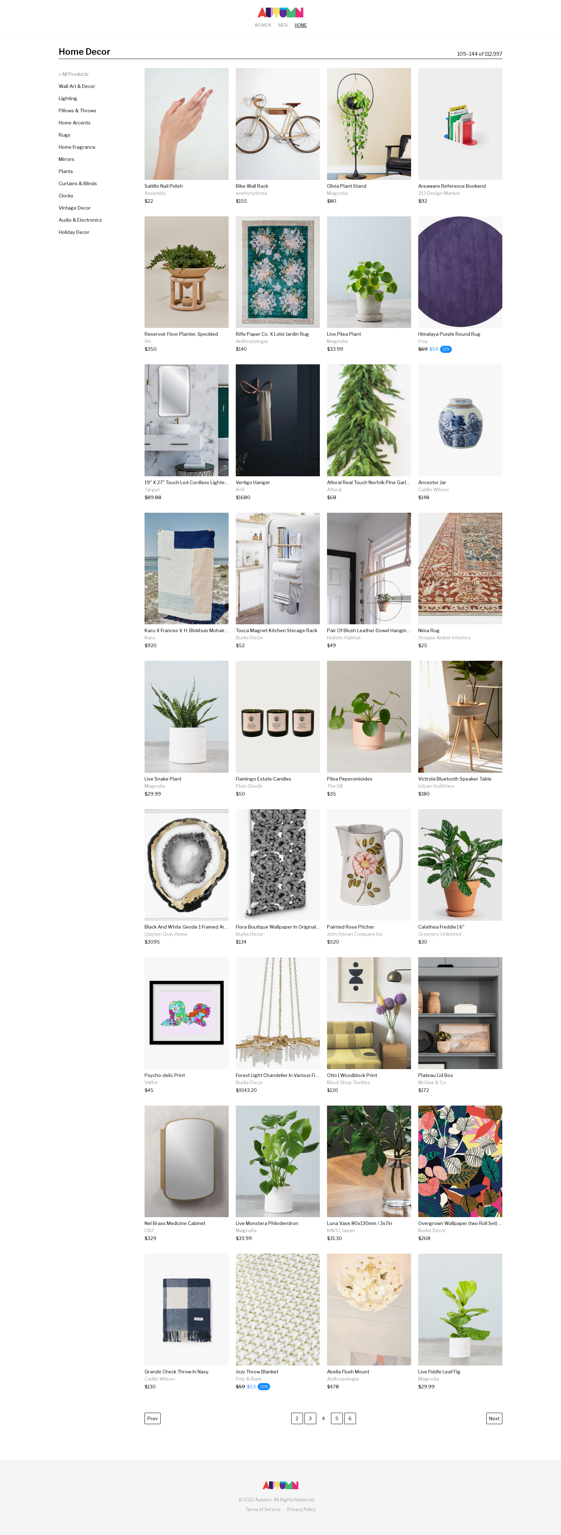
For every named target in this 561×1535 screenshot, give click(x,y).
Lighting (68, 98)
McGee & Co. (432, 1082)
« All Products (74, 74)
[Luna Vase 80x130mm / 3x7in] (359, 1238)
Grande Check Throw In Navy (177, 1371)
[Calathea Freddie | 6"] (441, 942)
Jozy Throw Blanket (257, 1371)
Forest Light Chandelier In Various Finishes (283, 1075)
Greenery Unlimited (439, 934)
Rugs (64, 135)
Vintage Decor (75, 208)
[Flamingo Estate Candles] (263, 793)
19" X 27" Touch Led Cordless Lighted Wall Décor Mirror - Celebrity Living (225, 482)
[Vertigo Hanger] (253, 497)
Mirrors (66, 159)
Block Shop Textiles (348, 1082)
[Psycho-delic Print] (165, 1090)
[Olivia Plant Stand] (346, 201)
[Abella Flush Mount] (348, 1386)
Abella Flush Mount (348, 1371)
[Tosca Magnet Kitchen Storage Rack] (276, 645)
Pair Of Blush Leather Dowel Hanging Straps (376, 630)
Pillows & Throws (77, 110)
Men (283, 25)
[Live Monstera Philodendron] (267, 1238)
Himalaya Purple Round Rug (449, 334)
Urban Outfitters (436, 786)
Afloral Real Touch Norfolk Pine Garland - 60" (377, 482)
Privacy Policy (301, 1509)
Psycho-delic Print (165, 1075)
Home (301, 25)
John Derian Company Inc (355, 934)
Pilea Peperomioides (349, 779)
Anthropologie (252, 341)
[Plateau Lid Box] (435, 1090)
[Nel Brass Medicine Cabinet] (175, 1238)
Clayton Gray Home (166, 934)
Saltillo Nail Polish (164, 186)
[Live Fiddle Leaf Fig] (439, 1386)
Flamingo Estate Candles (263, 779)
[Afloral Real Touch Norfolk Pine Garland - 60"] (369, 497)
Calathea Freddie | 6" (441, 927)
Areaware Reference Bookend (452, 186)
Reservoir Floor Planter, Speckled (181, 334)
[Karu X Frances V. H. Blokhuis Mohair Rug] (187, 645)
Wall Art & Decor (77, 86)
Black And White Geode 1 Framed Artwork (191, 927)
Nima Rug (429, 630)
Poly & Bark (248, 1379)
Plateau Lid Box (435, 1075)
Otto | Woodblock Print (352, 1075)
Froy (423, 341)
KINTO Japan (341, 1230)
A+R (240, 489)
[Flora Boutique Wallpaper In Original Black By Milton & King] (278, 942)
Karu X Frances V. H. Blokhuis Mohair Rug (190, 630)
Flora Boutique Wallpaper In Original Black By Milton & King (301, 927)
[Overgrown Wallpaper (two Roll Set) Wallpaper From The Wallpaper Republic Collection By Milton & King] (460, 1238)
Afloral (334, 489)
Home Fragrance (77, 147)
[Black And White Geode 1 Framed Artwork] (187, 942)
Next (494, 1418)
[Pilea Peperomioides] (349, 793)
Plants (66, 171)
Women (262, 25)
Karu (150, 637)
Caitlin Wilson (433, 489)
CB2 (149, 1230)
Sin (148, 341)
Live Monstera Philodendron (267, 1223)
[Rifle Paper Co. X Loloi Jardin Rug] (272, 349)
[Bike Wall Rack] (252, 201)
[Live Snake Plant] (163, 793)
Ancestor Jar (432, 482)
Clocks (66, 195)
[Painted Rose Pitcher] (355, 942)
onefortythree (251, 193)
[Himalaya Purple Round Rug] (449, 349)
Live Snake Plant (163, 779)
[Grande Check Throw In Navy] (177, 1386)
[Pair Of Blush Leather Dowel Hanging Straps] (369, 645)
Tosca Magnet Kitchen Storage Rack (276, 630)
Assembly (155, 193)
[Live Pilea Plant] (344, 349)
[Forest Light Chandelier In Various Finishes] (278, 1090)
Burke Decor (249, 637)
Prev (152, 1418)
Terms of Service (262, 1509)
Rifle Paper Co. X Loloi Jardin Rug (272, 334)
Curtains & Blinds (78, 183)
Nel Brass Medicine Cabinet (175, 1223)
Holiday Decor (74, 232)
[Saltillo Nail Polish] (164, 201)
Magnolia (337, 193)
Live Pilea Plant (344, 334)
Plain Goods (249, 786)
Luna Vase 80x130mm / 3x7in (359, 1223)
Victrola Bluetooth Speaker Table (455, 779)
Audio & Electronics (80, 220)
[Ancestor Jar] (433, 497)
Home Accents (75, 123)
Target (152, 489)
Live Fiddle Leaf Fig (439, 1371)
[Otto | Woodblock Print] (352, 1090)
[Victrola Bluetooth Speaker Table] (455, 793)
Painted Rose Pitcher (350, 927)
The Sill (335, 786)
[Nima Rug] (444, 645)
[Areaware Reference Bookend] (452, 201)
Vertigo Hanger (253, 482)
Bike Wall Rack (252, 186)
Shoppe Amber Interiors (444, 637)
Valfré (151, 1082)
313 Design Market (439, 193)
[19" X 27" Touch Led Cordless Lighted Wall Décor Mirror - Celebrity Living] (187, 497)
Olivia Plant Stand (346, 186)
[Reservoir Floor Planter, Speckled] (181, 349)
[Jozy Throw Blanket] (257, 1386)
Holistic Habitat (344, 637)
